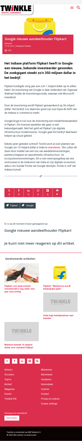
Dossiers (9, 374)
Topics (7, 379)
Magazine (9, 389)
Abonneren (46, 369)
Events (8, 393)
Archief (8, 384)
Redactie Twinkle (23, 46)
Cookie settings (49, 403)
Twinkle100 (10, 398)
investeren (54, 147)
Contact (45, 393)
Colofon (45, 389)
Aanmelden (11, 418)
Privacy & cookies (50, 398)
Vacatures (46, 379)
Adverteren (46, 374)
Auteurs (8, 369)
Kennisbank (47, 384)
